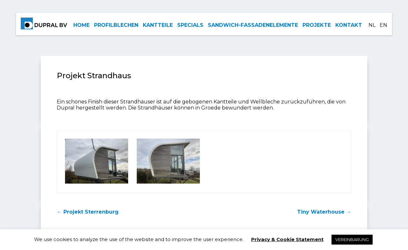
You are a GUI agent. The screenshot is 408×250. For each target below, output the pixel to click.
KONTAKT (348, 25)
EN (383, 25)
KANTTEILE (158, 25)
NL (371, 25)
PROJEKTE (316, 25)
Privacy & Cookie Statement (287, 239)
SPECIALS (190, 25)
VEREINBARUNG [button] (352, 239)
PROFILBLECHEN (116, 25)
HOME (81, 25)
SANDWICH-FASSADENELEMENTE (253, 25)
